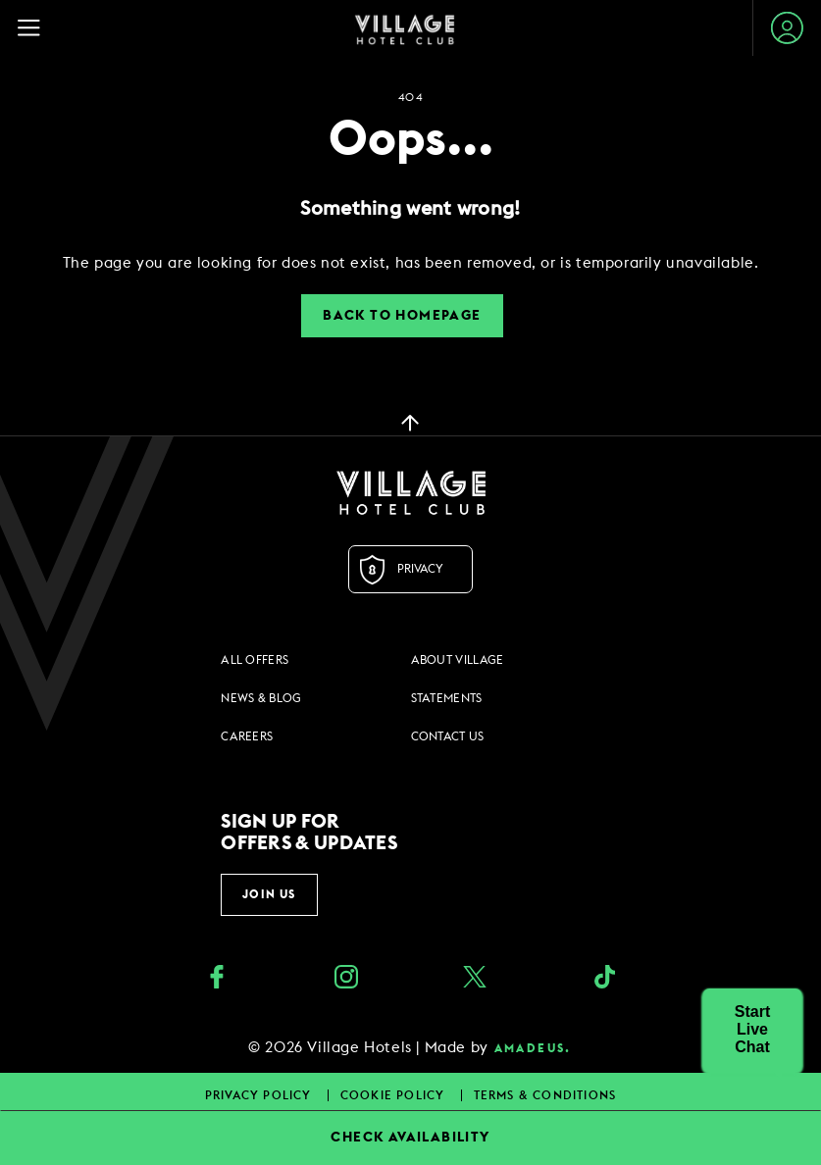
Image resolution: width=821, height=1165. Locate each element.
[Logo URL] (410, 492)
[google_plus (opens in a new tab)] (604, 979)
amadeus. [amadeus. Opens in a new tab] (533, 1048)
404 (410, 97)
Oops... (411, 140)
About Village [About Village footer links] (457, 660)
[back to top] (410, 421)
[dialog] (410, 263)
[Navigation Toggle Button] (38, 28)
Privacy (420, 569)
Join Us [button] (268, 894)
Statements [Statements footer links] (447, 698)
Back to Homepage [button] (402, 316)
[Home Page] (404, 28)
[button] (752, 1029)
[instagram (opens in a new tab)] (346, 979)
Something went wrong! (410, 209)
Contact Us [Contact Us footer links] (448, 736)
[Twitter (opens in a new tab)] (475, 979)
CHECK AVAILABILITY (410, 1137)
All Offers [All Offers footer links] (254, 660)
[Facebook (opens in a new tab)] (217, 979)
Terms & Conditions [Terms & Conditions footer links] (545, 1095)
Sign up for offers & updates (309, 832)
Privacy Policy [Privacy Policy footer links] (260, 1095)
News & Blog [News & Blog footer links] (261, 698)
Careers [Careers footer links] (247, 736)
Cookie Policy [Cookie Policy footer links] (394, 1095)
